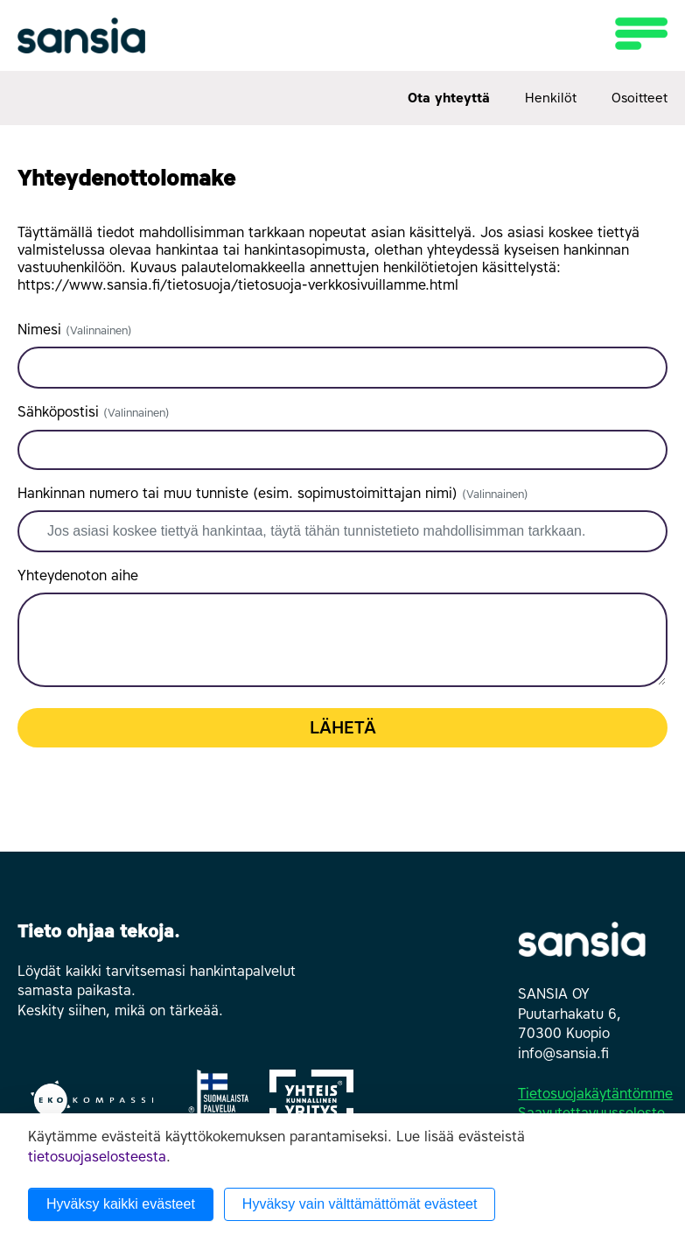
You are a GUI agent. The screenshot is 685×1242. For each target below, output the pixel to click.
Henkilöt (551, 98)
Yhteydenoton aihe (77, 575)
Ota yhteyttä (449, 98)
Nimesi (74, 329)
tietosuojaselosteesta (97, 1156)
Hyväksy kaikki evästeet (120, 1203)
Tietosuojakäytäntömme (595, 1093)
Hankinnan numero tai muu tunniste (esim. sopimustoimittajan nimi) (272, 493)
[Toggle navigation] (636, 33)
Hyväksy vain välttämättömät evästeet (360, 1203)
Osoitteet (640, 98)
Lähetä (343, 727)
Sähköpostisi (93, 411)
